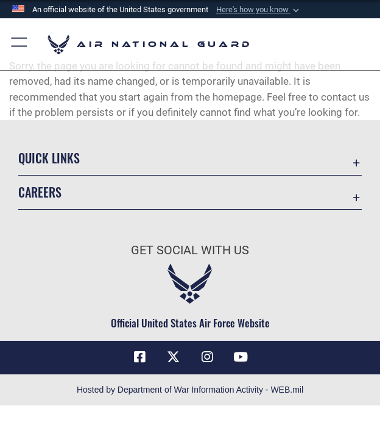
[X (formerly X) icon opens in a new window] (173, 357)
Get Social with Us (190, 250)
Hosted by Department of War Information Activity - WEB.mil (190, 389)
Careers (40, 192)
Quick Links (49, 158)
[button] (258, 10)
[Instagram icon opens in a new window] (207, 357)
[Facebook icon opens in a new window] (139, 357)
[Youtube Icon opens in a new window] (240, 357)
